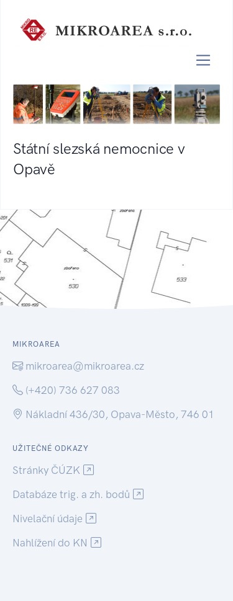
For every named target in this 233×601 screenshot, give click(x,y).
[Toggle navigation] (203, 60)
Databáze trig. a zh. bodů (71, 494)
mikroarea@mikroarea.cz (84, 366)
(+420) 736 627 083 (72, 390)
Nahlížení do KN (50, 542)
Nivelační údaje (47, 518)
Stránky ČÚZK (46, 470)
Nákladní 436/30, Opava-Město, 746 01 (119, 414)
